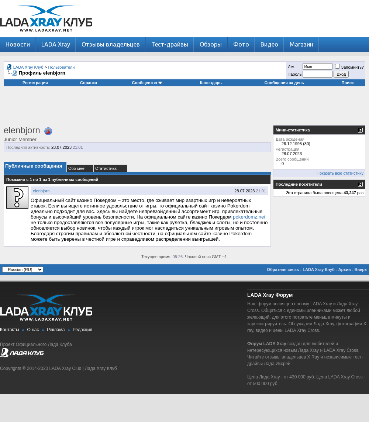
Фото (241, 44)
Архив (344, 269)
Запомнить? (349, 67)
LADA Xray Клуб (28, 67)
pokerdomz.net (249, 217)
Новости (18, 44)
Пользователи (61, 67)
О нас (33, 329)
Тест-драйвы (169, 44)
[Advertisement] (184, 108)
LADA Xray (55, 44)
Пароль (294, 74)
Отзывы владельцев (111, 44)
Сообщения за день (284, 82)
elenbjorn (41, 191)
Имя (291, 66)
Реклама (56, 329)
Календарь (211, 82)
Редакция (82, 329)
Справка (88, 82)
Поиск (348, 82)
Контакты (9, 329)
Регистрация (35, 82)
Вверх (361, 269)
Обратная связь (283, 269)
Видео (269, 44)
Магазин (301, 44)
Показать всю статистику (340, 173)
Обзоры (211, 44)
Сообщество (147, 82)
